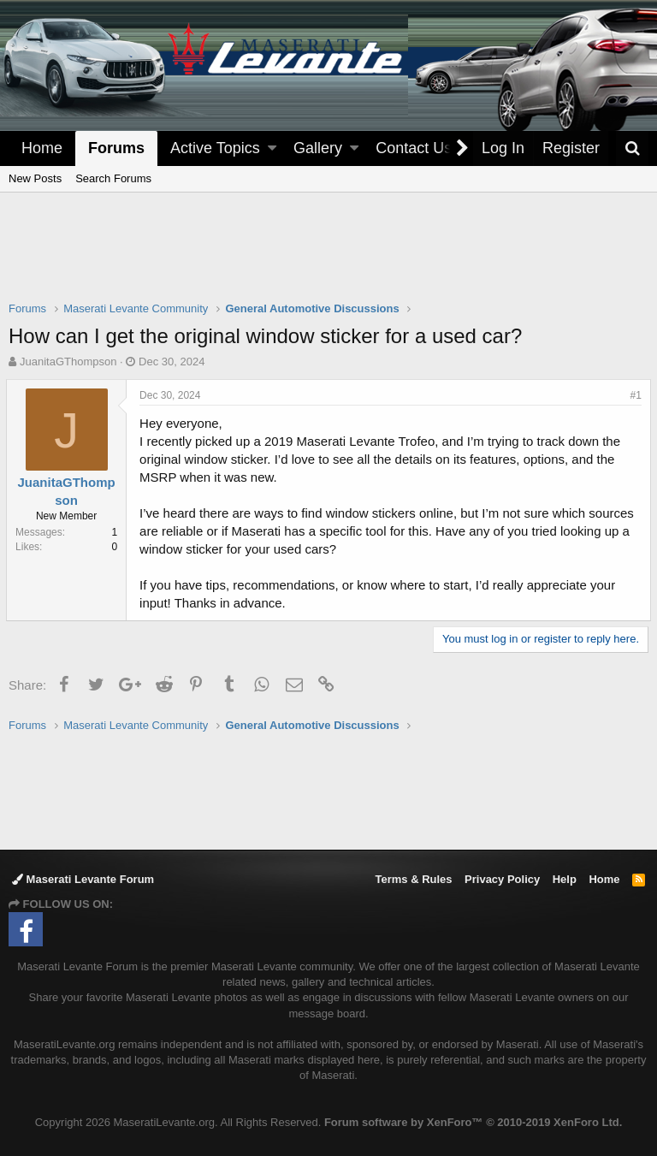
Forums (116, 148)
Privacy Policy (502, 879)
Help (565, 879)
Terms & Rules (413, 879)
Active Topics (215, 148)
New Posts (35, 178)
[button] (272, 148)
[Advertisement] (328, 257)
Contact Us (414, 148)
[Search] (632, 148)
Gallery (317, 148)
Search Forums (113, 178)
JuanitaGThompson (68, 361)
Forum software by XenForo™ (473, 1122)
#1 (633, 395)
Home (41, 148)
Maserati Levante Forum (83, 879)
